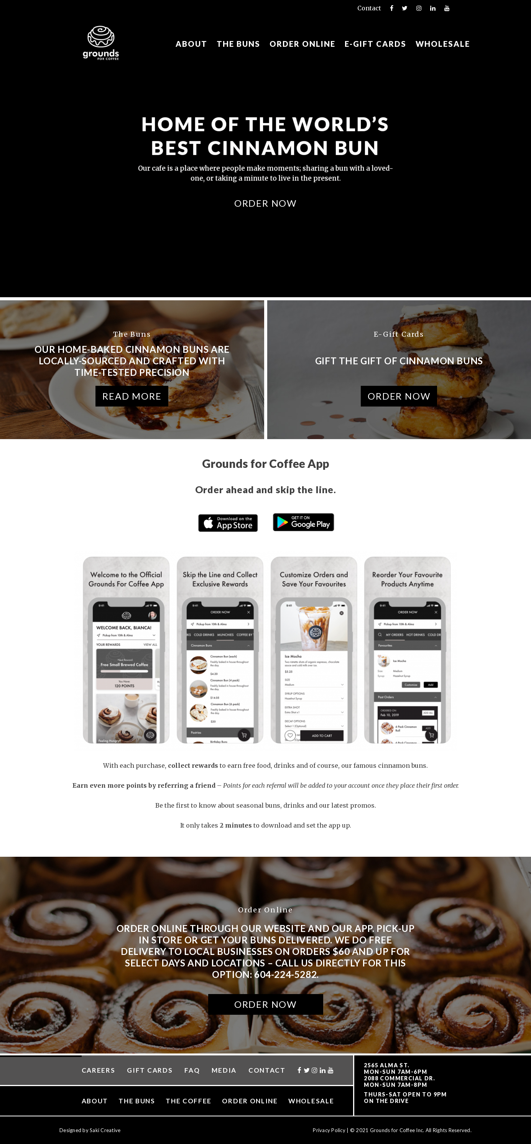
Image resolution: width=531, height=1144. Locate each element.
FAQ (192, 1070)
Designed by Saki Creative (90, 1130)
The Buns (238, 44)
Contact (369, 8)
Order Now (265, 202)
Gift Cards (150, 1070)
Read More (131, 396)
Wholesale (443, 44)
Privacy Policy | (331, 1130)
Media (224, 1070)
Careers (98, 1070)
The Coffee (189, 1101)
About (191, 44)
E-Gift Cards (375, 44)
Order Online (302, 44)
